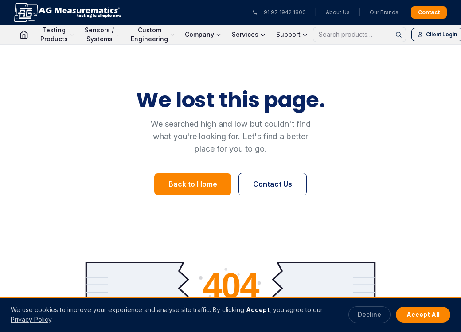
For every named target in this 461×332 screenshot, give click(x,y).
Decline (369, 314)
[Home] (24, 35)
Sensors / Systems (102, 34)
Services (249, 34)
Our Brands (384, 12)
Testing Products (57, 34)
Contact (429, 12)
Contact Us (272, 184)
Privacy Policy (31, 319)
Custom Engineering (152, 34)
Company (203, 34)
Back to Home (192, 184)
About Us (338, 12)
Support (292, 34)
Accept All (423, 314)
